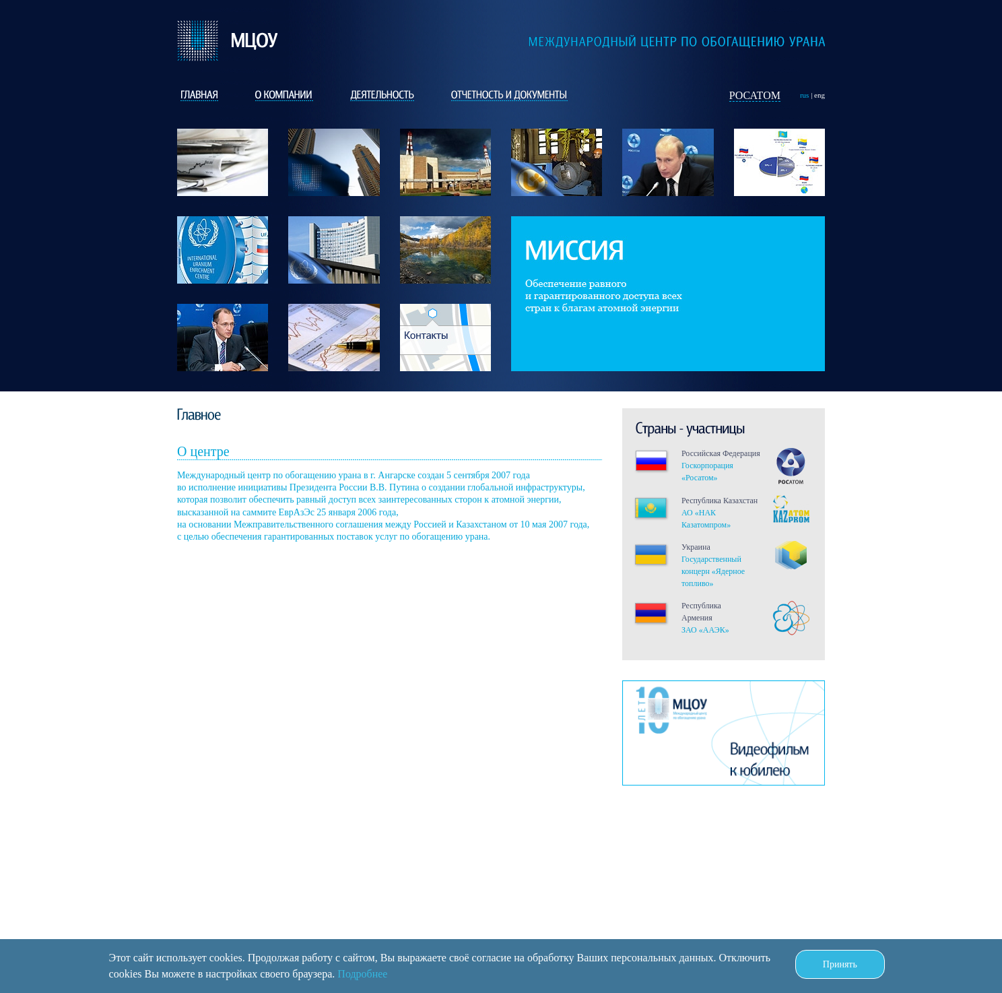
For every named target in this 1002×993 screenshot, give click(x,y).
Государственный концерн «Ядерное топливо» (713, 571)
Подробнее (362, 974)
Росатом (754, 95)
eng (819, 95)
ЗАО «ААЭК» (705, 630)
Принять (840, 964)
